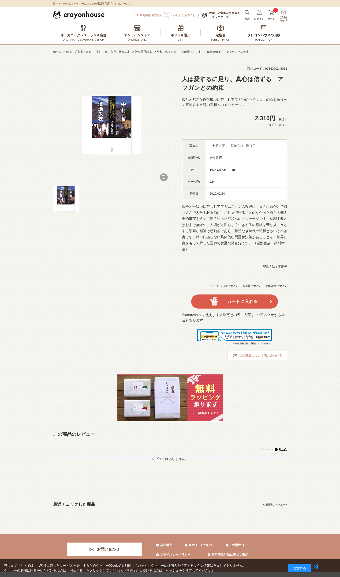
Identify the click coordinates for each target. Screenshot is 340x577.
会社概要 (166, 545)
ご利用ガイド (239, 545)
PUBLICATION (264, 39)
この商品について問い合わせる (260, 355)
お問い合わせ (108, 549)
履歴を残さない (276, 504)
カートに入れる (242, 301)
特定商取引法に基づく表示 (230, 554)
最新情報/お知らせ (151, 15)
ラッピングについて (224, 286)
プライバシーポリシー (175, 554)
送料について (252, 286)
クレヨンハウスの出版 (263, 35)
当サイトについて (201, 545)
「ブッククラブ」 (224, 15)
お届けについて (276, 286)
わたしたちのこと (184, 15)
